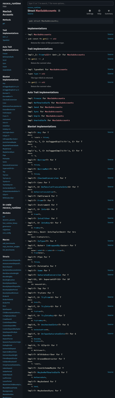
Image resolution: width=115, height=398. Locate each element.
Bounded (37, 339)
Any (39, 132)
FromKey (37, 228)
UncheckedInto (49, 324)
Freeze (37, 98)
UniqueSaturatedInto (53, 333)
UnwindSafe (40, 120)
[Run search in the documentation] (70, 3)
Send (36, 107)
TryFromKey (38, 320)
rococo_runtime (34, 7)
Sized (46, 137)
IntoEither (44, 218)
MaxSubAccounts (42, 34)
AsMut (49, 250)
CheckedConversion (48, 178)
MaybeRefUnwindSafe (49, 372)
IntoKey (45, 222)
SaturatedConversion (49, 275)
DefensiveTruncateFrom (43, 192)
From (41, 54)
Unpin (37, 116)
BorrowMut (43, 169)
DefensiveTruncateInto (54, 187)
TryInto (45, 306)
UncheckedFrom (40, 330)
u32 (54, 39)
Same (40, 270)
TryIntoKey (47, 315)
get (44, 39)
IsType (41, 241)
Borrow (41, 160)
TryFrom (45, 297)
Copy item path (59, 11)
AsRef (40, 250)
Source (30, 14)
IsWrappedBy (53, 245)
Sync (36, 111)
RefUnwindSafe (42, 102)
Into (43, 209)
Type (36, 74)
